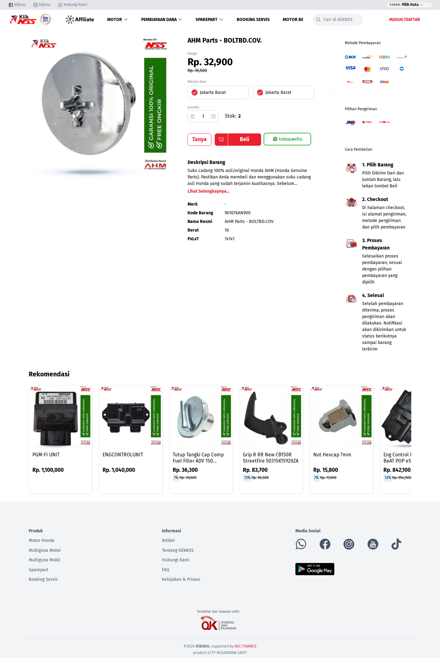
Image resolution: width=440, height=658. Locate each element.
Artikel (168, 540)
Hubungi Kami (175, 560)
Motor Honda (41, 540)
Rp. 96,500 (260, 478)
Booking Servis (253, 19)
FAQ (165, 569)
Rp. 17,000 (328, 478)
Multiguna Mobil (44, 560)
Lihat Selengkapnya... (208, 191)
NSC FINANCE (246, 646)
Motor (117, 19)
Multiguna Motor (45, 550)
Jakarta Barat (213, 92)
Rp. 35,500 (197, 70)
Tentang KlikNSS (178, 550)
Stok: (230, 116)
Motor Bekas (297, 19)
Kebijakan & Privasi (181, 579)
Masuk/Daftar (404, 19)
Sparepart (210, 19)
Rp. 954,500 (401, 478)
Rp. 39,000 (188, 478)
